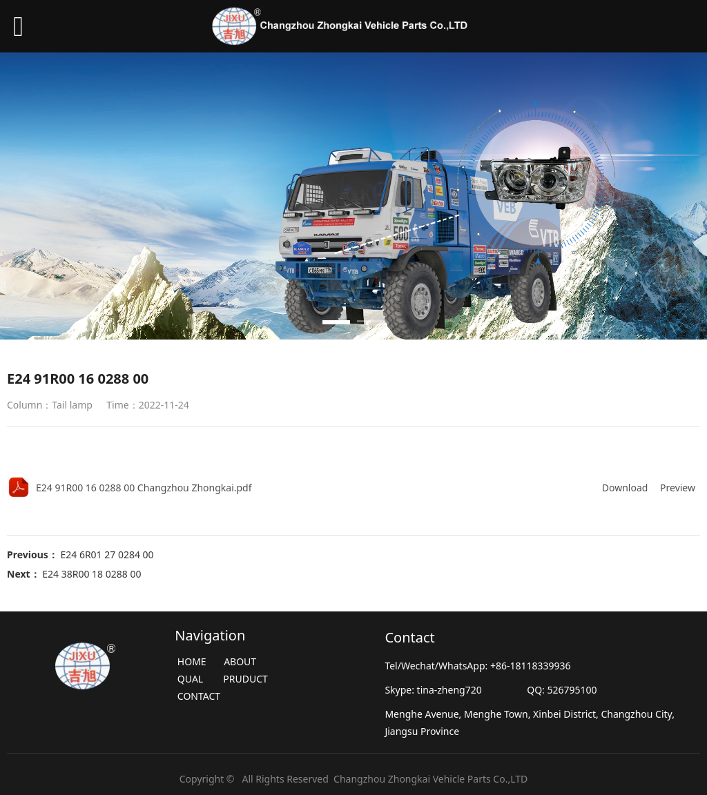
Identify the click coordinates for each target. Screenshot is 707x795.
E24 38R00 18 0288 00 (91, 573)
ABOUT (239, 661)
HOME (191, 661)
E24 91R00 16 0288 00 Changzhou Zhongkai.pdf (144, 487)
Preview (677, 487)
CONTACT (198, 696)
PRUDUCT (246, 678)
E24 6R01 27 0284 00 (106, 554)
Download (625, 487)
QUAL (190, 678)
